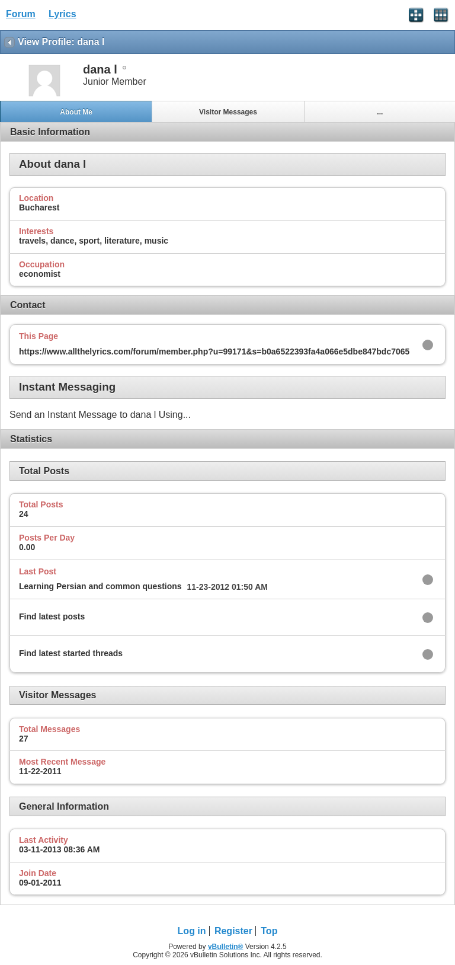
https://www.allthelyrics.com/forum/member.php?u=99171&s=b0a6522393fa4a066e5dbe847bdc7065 (214, 351)
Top (269, 931)
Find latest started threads (71, 653)
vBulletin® (225, 946)
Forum (21, 14)
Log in (192, 931)
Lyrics (62, 14)
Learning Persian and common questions (100, 586)
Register (233, 931)
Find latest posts (52, 616)
